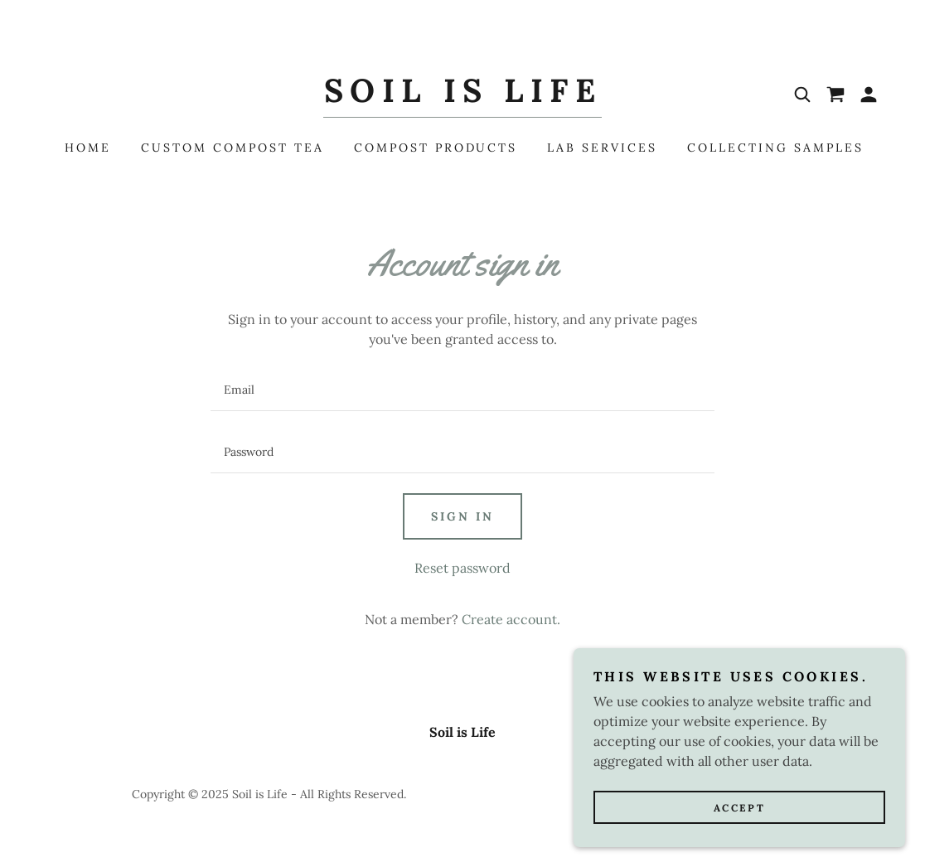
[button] (868, 94)
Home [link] (88, 147)
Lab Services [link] (602, 147)
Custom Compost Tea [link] (232, 147)
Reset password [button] (462, 567)
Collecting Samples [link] (775, 147)
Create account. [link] (511, 619)
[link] (462, 97)
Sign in (462, 516)
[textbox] (462, 390)
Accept (739, 808)
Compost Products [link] (436, 147)
